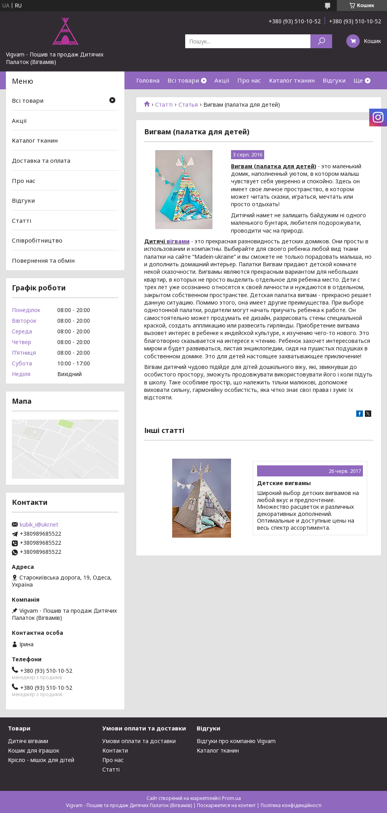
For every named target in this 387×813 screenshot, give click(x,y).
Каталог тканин (292, 80)
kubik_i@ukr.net (39, 524)
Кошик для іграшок (33, 750)
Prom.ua (231, 798)
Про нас (249, 80)
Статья (188, 104)
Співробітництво (37, 240)
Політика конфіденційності (291, 805)
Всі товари (183, 80)
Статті (164, 104)
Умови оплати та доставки (139, 741)
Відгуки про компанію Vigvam (236, 741)
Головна (148, 80)
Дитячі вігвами (28, 741)
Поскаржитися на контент (226, 805)
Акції (221, 80)
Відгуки (334, 80)
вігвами (178, 241)
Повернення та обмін (43, 260)
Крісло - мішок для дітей (41, 760)
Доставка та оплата (41, 160)
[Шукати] (321, 41)
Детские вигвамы (284, 483)
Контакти (115, 750)
